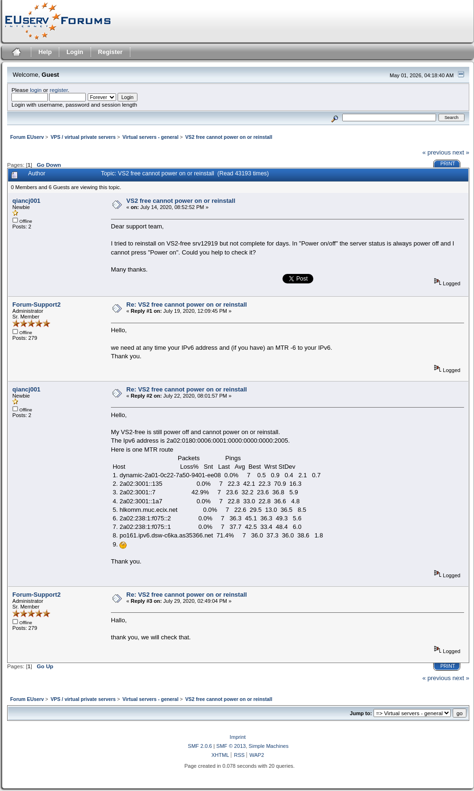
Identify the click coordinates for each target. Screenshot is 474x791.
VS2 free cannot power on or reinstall (181, 200)
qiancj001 (26, 200)
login (36, 90)
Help (45, 51)
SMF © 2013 (231, 746)
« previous (436, 152)
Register (110, 51)
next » (461, 152)
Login (74, 51)
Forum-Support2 (36, 304)
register (59, 90)
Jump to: (361, 713)
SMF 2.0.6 (200, 746)
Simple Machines (269, 746)
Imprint (238, 737)
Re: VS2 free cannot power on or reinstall (187, 304)
